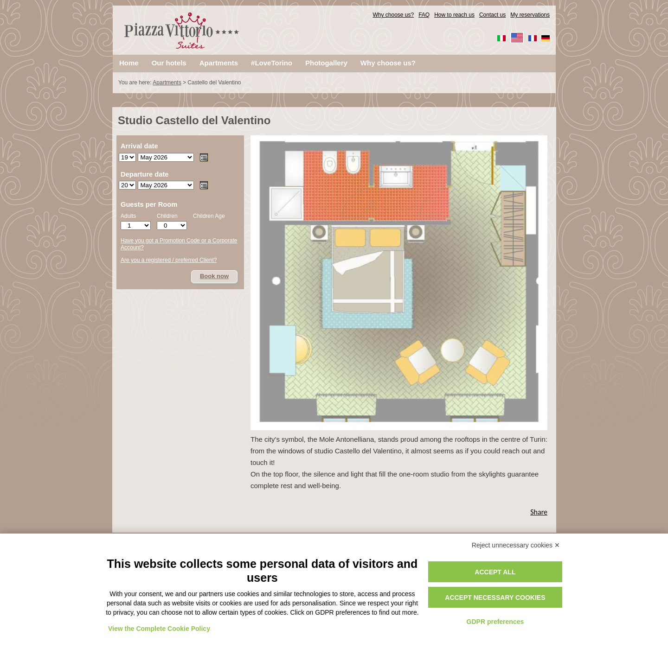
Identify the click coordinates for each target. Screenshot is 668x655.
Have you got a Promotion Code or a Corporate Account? (179, 244)
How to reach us (454, 15)
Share (538, 512)
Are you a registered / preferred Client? (169, 260)
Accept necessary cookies (495, 597)
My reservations (530, 15)
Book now (214, 276)
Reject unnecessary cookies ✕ (516, 545)
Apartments (167, 82)
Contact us (492, 15)
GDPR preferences (495, 621)
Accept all (495, 572)
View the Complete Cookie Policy (159, 628)
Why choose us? (393, 15)
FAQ (424, 15)
